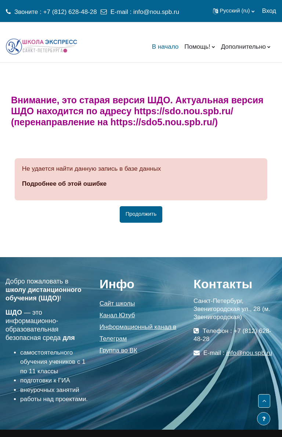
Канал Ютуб (117, 315)
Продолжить (141, 214)
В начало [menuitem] (165, 46)
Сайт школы (117, 303)
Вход (269, 10)
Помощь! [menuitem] (197, 46)
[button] (233, 11)
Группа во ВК (118, 350)
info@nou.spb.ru (156, 11)
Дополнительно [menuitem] (243, 46)
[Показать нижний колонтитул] (263, 418)
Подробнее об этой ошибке (64, 183)
